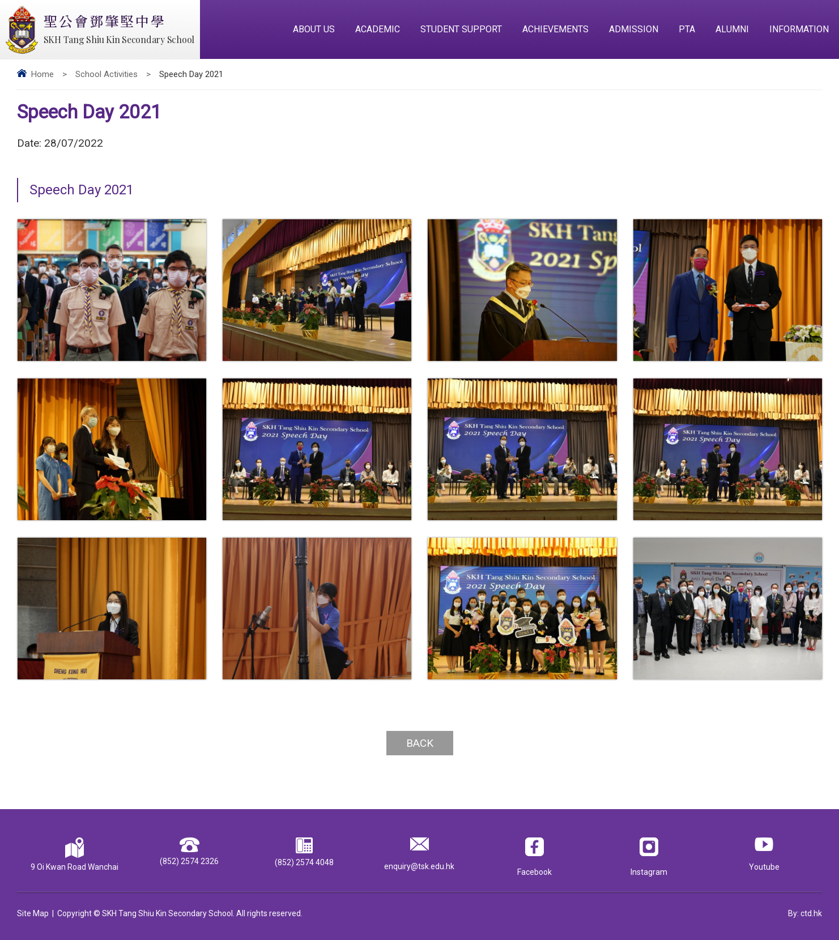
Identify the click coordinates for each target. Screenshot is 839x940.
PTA (687, 29)
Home (42, 74)
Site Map (33, 913)
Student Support (461, 29)
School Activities (106, 74)
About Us (314, 29)
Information (799, 29)
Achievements (555, 29)
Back (419, 743)
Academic (377, 29)
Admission (633, 29)
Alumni (732, 29)
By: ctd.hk (805, 913)
